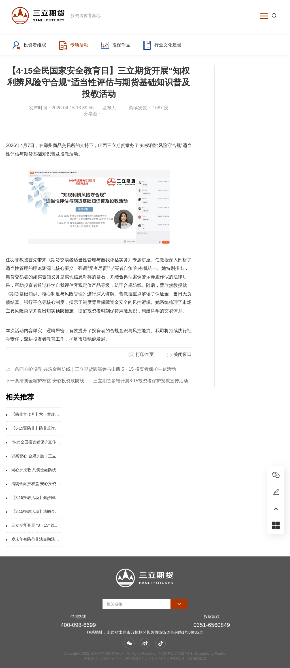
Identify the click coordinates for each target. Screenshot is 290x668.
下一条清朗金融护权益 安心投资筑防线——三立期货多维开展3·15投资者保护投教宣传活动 (97, 380)
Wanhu (220, 654)
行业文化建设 (161, 45)
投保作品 (115, 45)
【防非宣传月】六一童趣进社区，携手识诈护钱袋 (55, 414)
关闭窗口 (183, 354)
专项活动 (73, 45)
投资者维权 (29, 45)
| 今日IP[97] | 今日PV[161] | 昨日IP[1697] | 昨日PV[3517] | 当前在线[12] (152, 658)
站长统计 (91, 658)
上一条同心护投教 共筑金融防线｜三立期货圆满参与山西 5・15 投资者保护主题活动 (91, 369)
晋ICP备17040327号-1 (175, 654)
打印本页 (145, 354)
